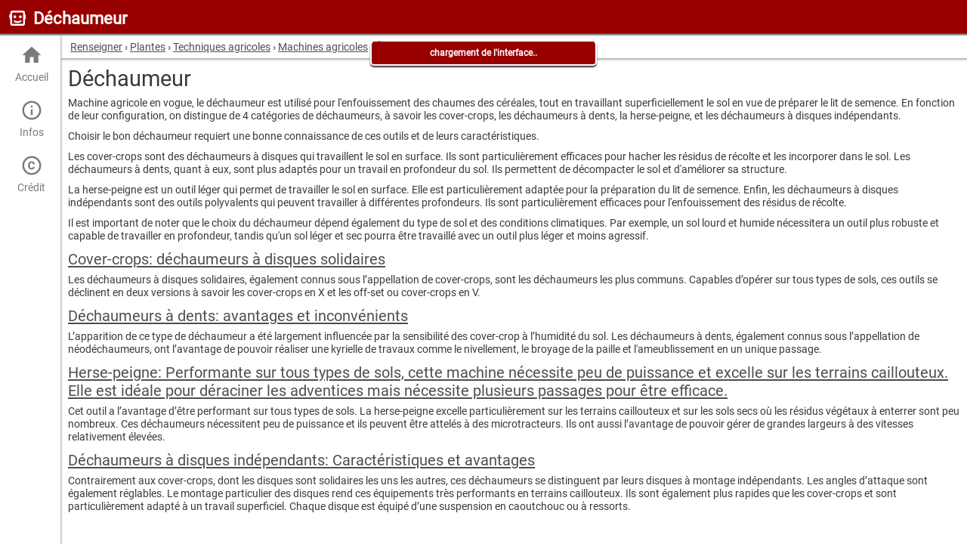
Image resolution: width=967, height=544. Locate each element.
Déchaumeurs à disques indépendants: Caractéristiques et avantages (301, 460)
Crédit (31, 174)
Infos (31, 119)
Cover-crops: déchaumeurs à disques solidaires (226, 259)
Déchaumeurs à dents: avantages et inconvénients (238, 316)
